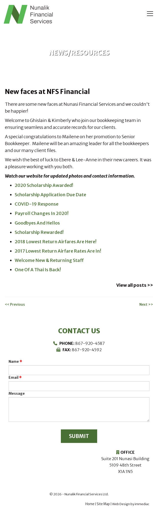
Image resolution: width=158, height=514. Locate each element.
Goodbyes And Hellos (37, 223)
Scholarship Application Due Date (49, 194)
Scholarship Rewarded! (39, 232)
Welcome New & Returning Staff (49, 260)
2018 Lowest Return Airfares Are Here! (55, 241)
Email (13, 376)
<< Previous (15, 303)
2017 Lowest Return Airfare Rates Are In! (57, 251)
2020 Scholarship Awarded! (43, 185)
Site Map (103, 504)
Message (17, 392)
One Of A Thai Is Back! (37, 269)
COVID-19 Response (36, 204)
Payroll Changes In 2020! (41, 213)
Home (89, 504)
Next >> (146, 303)
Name (14, 360)
